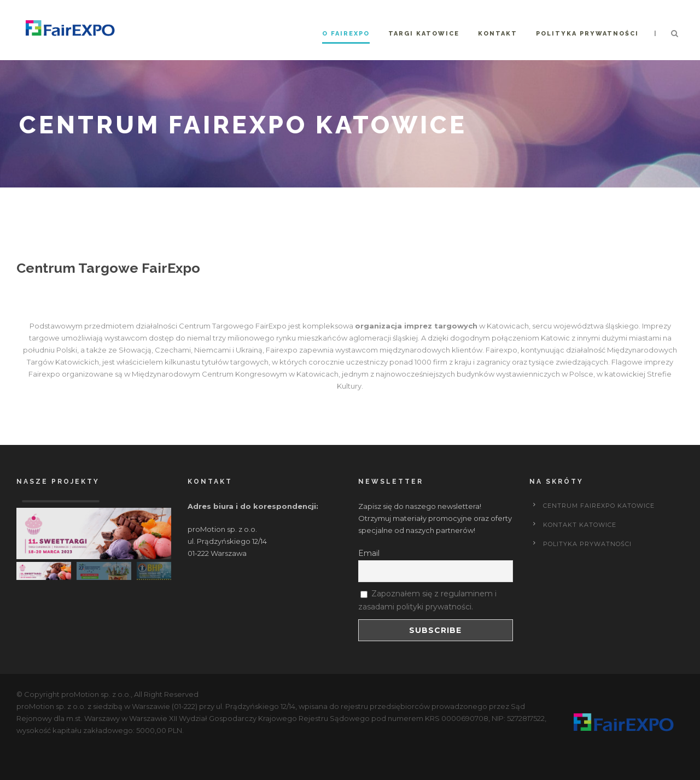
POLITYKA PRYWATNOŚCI (587, 544)
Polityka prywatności (587, 33)
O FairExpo (346, 33)
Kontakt (497, 33)
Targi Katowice (423, 33)
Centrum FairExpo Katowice (599, 505)
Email (369, 553)
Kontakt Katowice (579, 525)
